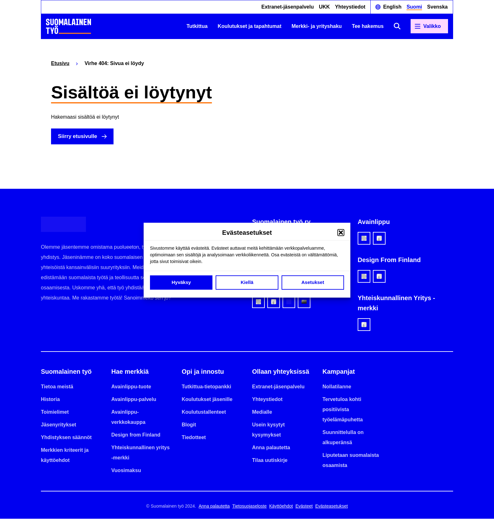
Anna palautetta (271, 448)
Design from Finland (135, 436)
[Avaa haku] (397, 26)
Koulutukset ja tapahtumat (250, 26)
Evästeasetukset (331, 507)
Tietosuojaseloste (249, 507)
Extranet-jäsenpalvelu (287, 7)
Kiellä (247, 282)
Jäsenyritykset (58, 426)
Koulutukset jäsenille (207, 400)
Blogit (189, 426)
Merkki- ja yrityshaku (317, 26)
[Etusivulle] (68, 26)
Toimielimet (55, 413)
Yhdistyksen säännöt (66, 438)
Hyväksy (181, 282)
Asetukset (312, 282)
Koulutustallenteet (204, 413)
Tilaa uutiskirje (270, 461)
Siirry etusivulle (80, 137)
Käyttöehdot (281, 507)
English (392, 7)
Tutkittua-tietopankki (206, 388)
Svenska (437, 7)
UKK (324, 7)
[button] (341, 232)
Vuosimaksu (126, 471)
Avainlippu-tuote (131, 388)
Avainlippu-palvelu (133, 400)
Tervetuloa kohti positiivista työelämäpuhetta (342, 411)
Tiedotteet (194, 438)
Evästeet (304, 507)
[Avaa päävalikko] (429, 26)
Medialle (262, 413)
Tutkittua (196, 26)
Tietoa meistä (57, 388)
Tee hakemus (368, 26)
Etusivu (60, 63)
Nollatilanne (336, 388)
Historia (50, 400)
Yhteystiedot (350, 7)
